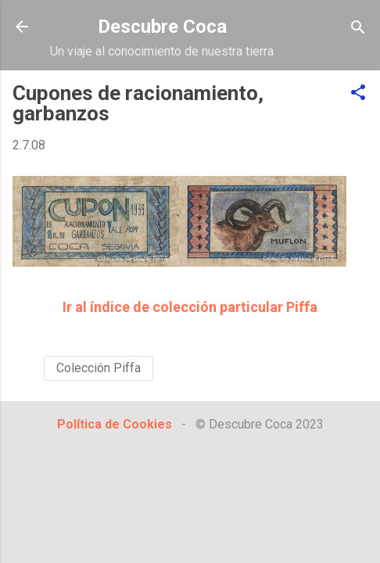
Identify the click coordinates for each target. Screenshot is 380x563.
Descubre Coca (162, 27)
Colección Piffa (98, 367)
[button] (358, 93)
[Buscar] (358, 28)
